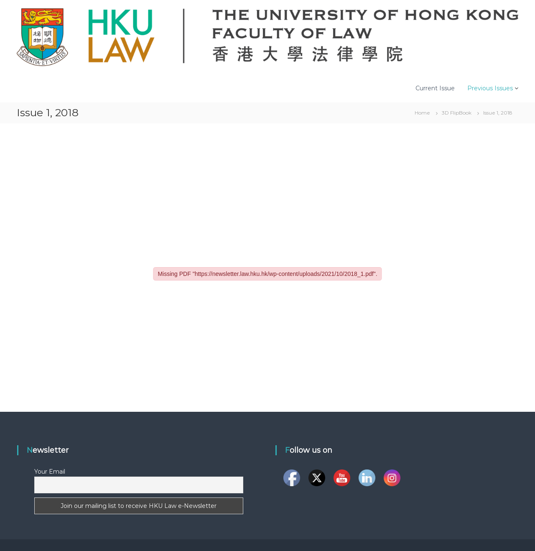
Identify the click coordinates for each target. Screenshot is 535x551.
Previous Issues (490, 88)
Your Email (49, 471)
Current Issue (435, 88)
